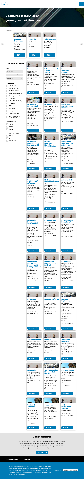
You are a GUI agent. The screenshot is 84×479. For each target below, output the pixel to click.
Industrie (10, 98)
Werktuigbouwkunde (14, 93)
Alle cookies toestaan (70, 470)
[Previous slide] (2, 44)
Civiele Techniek (12, 88)
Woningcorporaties (13, 96)
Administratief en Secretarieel (13, 117)
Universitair (11, 141)
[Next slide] (81, 44)
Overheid (10, 103)
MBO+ (9, 135)
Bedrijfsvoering (12, 113)
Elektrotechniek (12, 91)
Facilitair (10, 111)
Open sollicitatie (42, 452)
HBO (9, 138)
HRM (9, 106)
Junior (9, 124)
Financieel (10, 108)
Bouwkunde (11, 86)
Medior (9, 126)
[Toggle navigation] (81, 4)
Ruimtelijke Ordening (14, 101)
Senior (9, 129)
